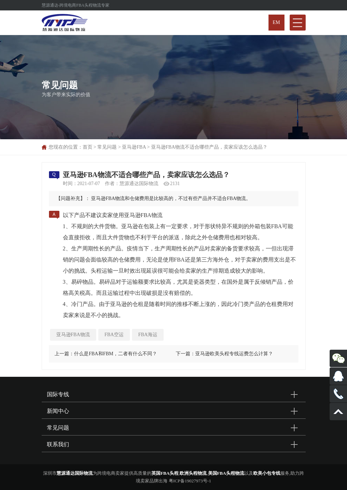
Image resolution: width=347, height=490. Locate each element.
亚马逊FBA (134, 147)
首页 (87, 147)
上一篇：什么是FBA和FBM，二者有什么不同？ (106, 353)
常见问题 (107, 147)
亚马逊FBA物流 (73, 334)
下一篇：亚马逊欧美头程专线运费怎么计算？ (224, 353)
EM (276, 22)
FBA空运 (114, 334)
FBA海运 (147, 334)
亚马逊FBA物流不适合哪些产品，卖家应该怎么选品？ (209, 147)
